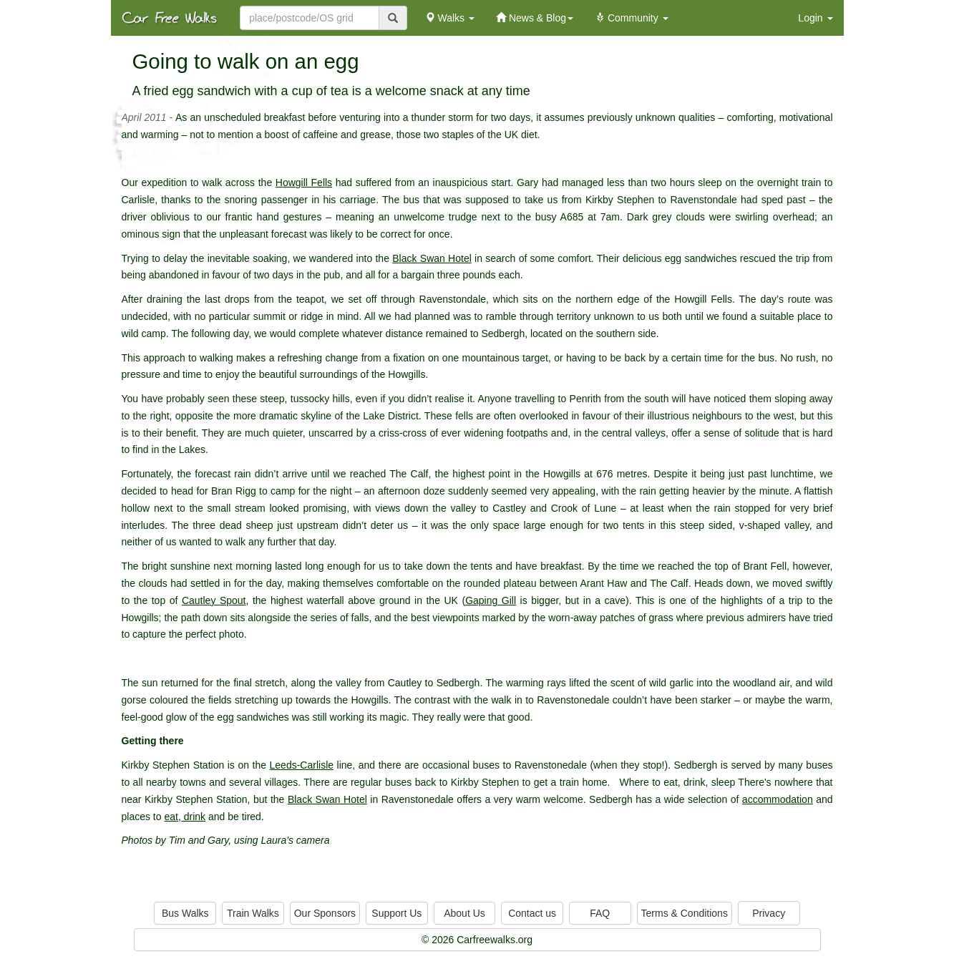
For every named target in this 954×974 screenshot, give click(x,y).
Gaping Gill (490, 600)
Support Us (396, 913)
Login (815, 18)
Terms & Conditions (684, 913)
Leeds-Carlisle (302, 765)
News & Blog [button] (534, 18)
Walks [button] (449, 18)
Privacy (768, 913)
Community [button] (631, 18)
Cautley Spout (214, 600)
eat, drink (184, 816)
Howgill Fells (304, 182)
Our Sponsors (325, 913)
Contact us (532, 913)
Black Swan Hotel (432, 258)
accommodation (777, 799)
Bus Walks (185, 913)
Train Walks (253, 913)
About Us (464, 913)
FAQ (600, 913)
